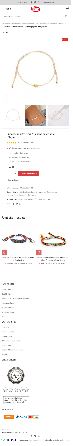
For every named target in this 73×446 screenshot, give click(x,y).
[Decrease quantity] (8, 173)
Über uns (5, 327)
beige (21, 199)
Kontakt (5, 354)
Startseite (6, 24)
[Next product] (9, 32)
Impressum (6, 345)
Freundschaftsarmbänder (36, 192)
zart (49, 199)
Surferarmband (31, 195)
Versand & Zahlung (9, 332)
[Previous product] (3, 32)
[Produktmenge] (12, 173)
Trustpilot (6, 429)
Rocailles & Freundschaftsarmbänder (16, 298)
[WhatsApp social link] (39, 2)
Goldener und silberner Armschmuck (50, 24)
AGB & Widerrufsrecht (11, 341)
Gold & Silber (7, 294)
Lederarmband (7, 289)
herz (45, 199)
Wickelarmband (8, 312)
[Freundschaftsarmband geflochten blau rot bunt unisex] (18, 238)
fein (36, 199)
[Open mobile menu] (6, 9)
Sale (3, 316)
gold (40, 199)
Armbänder (21, 192)
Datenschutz (7, 336)
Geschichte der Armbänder (12, 350)
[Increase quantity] (15, 173)
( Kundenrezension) (25, 143)
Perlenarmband (8, 303)
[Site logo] (35, 9)
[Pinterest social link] (35, 2)
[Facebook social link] (31, 2)
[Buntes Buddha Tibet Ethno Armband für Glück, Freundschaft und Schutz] (52, 238)
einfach (31, 199)
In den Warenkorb (29, 173)
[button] (4, 252)
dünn (25, 199)
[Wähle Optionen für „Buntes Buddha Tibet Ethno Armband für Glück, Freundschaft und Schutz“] (38, 252)
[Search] (35, 16)
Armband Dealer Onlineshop (23, 24)
